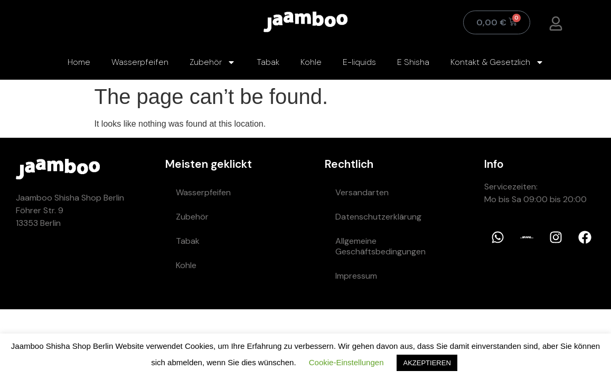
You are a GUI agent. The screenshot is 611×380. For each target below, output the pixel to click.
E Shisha (413, 62)
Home (79, 62)
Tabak (268, 62)
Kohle (311, 62)
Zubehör (213, 62)
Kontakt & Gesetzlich (497, 62)
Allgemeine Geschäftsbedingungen (380, 246)
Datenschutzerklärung (378, 216)
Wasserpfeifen (139, 62)
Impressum (356, 275)
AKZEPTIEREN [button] (426, 363)
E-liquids (359, 62)
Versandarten (362, 192)
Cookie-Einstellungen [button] (346, 362)
